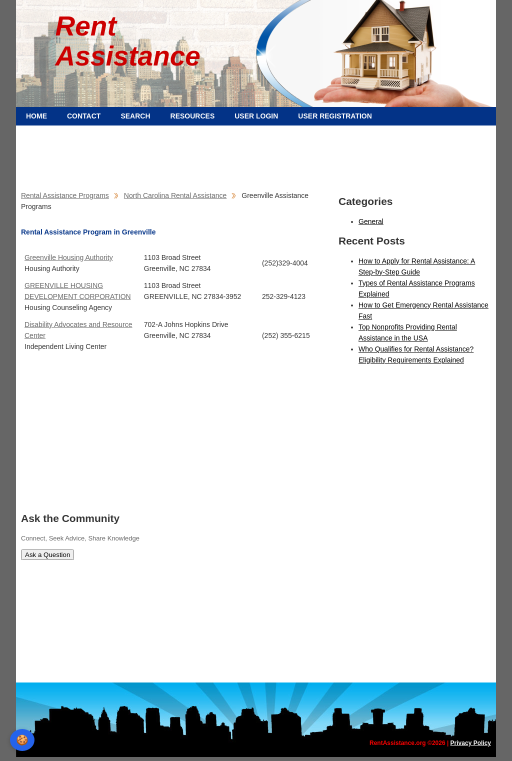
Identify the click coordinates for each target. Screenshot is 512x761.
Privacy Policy (470, 743)
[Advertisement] (256, 155)
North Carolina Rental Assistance (175, 196)
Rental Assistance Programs (65, 196)
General (371, 222)
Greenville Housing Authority (68, 258)
